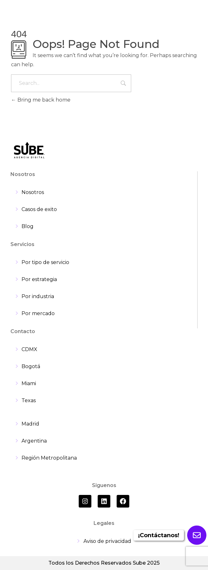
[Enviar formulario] (196, 535)
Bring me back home (40, 100)
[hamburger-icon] (190, 12)
